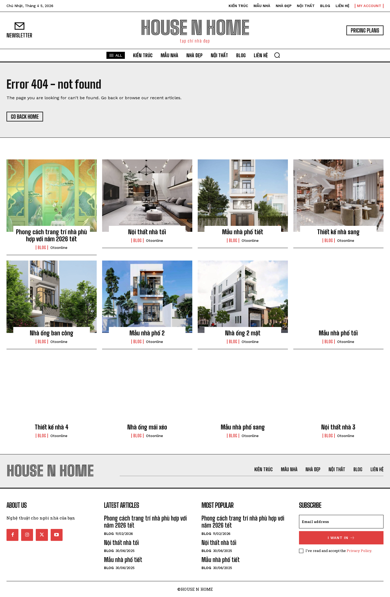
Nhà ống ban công (51, 333)
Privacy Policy (359, 550)
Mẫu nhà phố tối (338, 333)
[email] (341, 521)
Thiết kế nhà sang (338, 232)
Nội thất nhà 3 (338, 427)
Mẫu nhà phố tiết (242, 232)
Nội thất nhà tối (147, 232)
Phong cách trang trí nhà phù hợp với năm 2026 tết (51, 235)
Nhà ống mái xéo (147, 427)
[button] (277, 55)
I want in (341, 537)
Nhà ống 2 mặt (243, 333)
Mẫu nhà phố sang (243, 427)
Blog (42, 247)
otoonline (58, 248)
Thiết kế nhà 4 (52, 427)
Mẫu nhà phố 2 (147, 333)
